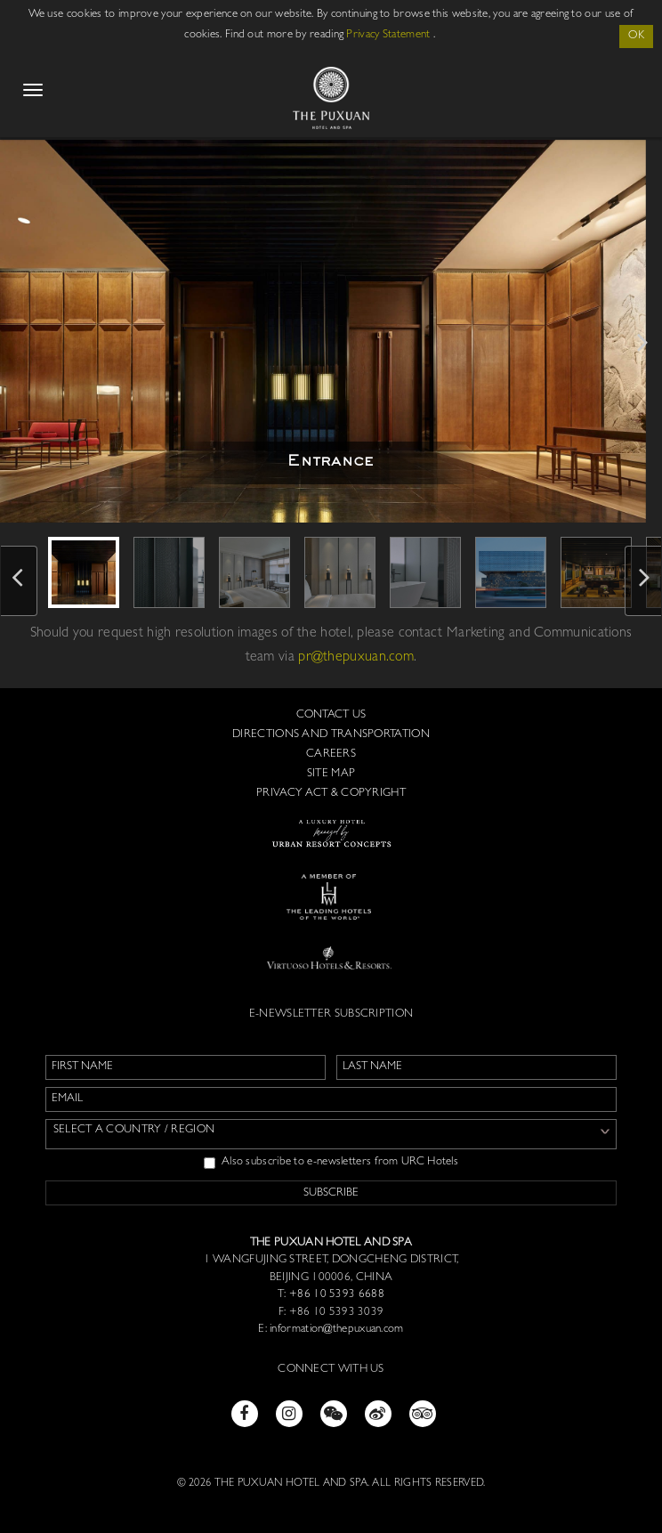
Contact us (331, 715)
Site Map (331, 774)
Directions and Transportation (331, 735)
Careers (331, 754)
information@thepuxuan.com (337, 1329)
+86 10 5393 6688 (335, 1295)
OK (636, 36)
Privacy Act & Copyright (331, 793)
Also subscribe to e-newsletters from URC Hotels (331, 1162)
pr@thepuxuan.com (356, 658)
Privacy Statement (388, 35)
